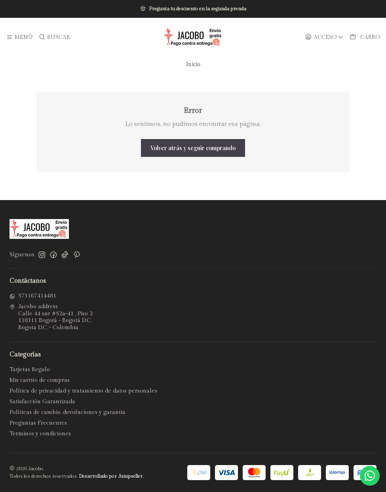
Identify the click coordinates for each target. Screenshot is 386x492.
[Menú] (19, 37)
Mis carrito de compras (40, 380)
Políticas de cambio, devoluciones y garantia (67, 412)
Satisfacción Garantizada (42, 402)
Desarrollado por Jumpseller (111, 476)
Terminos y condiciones (40, 434)
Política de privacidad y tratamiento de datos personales (83, 391)
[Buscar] (54, 37)
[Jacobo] (193, 37)
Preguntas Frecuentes (38, 423)
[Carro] (364, 37)
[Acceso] (324, 37)
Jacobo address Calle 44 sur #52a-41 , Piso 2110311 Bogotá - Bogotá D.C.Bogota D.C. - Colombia (51, 317)
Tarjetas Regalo (30, 369)
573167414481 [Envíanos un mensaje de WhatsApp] (33, 296)
